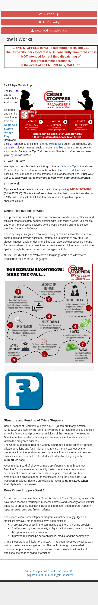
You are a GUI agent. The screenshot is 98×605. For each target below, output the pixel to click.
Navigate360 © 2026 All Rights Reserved (49, 575)
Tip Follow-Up (49, 22)
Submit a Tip (49, 14)
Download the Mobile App (49, 30)
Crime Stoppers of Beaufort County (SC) (49, 571)
